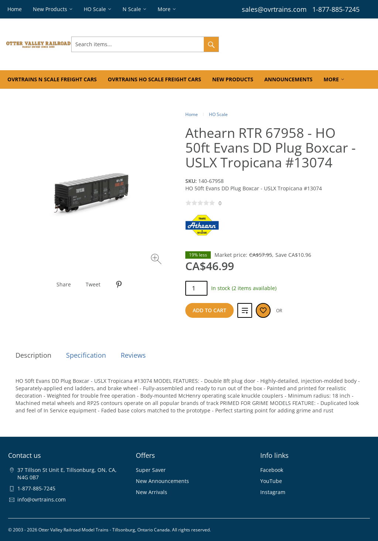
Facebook (271, 469)
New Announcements (162, 480)
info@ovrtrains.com (41, 499)
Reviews (133, 355)
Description (33, 355)
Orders (282, 44)
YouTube (271, 480)
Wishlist (308, 44)
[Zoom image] (157, 260)
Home (191, 114)
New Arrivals (151, 492)
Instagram (272, 492)
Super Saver (151, 469)
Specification (86, 355)
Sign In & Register (245, 44)
